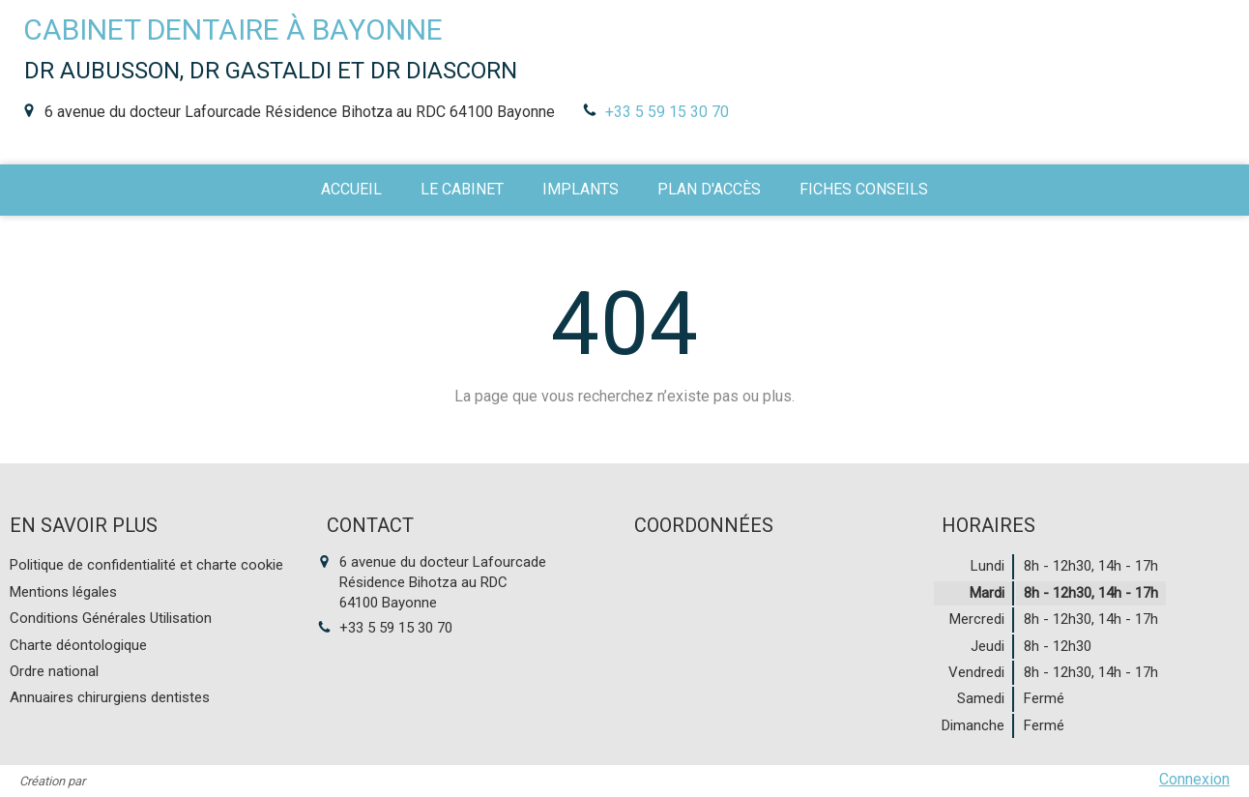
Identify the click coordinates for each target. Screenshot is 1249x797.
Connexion (1194, 779)
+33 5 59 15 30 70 (667, 112)
